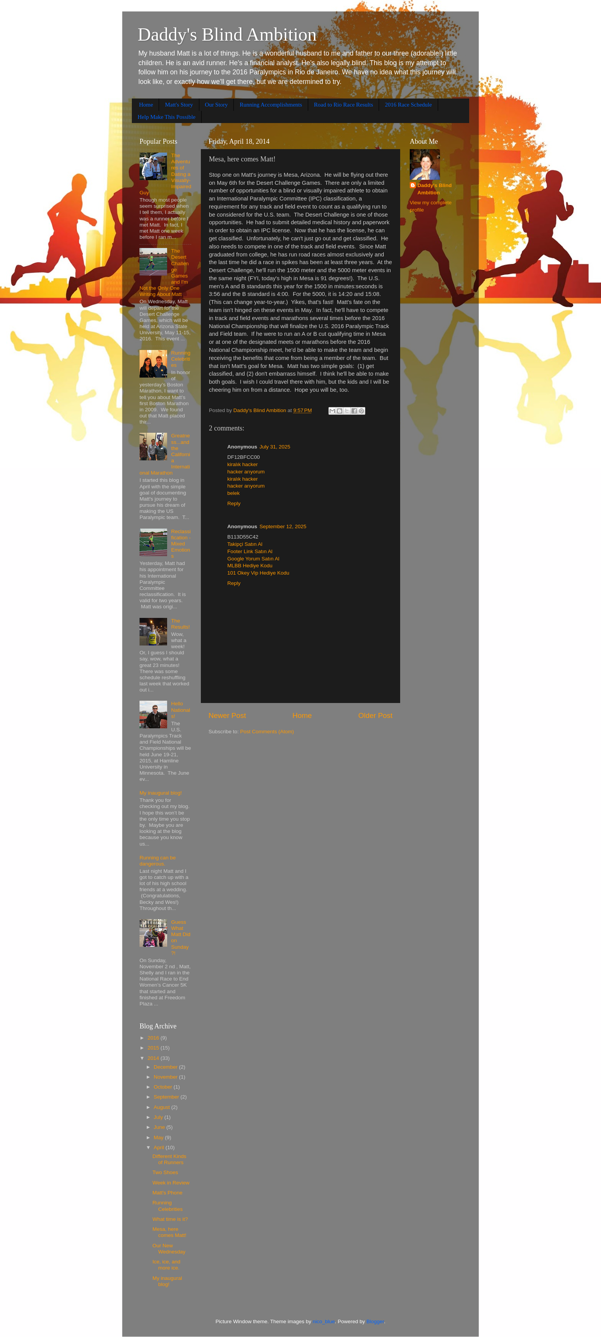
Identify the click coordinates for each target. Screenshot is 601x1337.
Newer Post (227, 715)
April (160, 1147)
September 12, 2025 (282, 526)
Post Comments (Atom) (267, 731)
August (162, 1107)
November (166, 1077)
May (159, 1137)
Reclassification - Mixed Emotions (180, 544)
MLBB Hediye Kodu (250, 565)
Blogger (375, 1321)
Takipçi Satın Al (245, 544)
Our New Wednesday (169, 1249)
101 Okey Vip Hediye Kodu (258, 573)
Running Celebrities (180, 359)
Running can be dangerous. (158, 861)
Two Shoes (165, 1172)
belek (233, 493)
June (160, 1127)
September (167, 1097)
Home (146, 105)
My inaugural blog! (161, 793)
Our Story (216, 105)
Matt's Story (179, 105)
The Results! (180, 624)
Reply (234, 503)
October (164, 1087)
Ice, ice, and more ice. (167, 1265)
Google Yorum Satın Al (253, 559)
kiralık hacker (242, 464)
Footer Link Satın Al (250, 551)
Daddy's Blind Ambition (227, 34)
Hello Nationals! (180, 710)
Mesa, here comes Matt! (170, 1232)
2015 (154, 1048)
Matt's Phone (167, 1193)
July (159, 1117)
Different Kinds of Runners (169, 1159)
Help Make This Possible (166, 117)
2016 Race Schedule (408, 105)
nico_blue (324, 1321)
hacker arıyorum (246, 472)
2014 (154, 1058)
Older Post (375, 715)
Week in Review (171, 1183)
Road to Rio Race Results (343, 105)
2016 (154, 1038)
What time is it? (170, 1219)
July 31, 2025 (274, 447)
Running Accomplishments (271, 105)
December (166, 1067)
